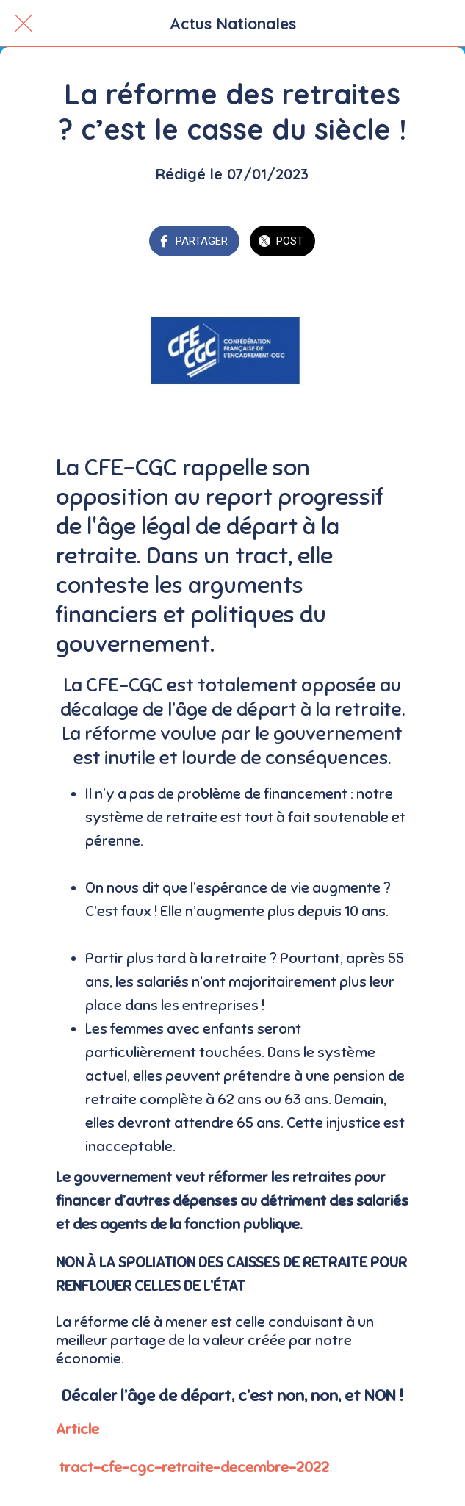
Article (77, 1429)
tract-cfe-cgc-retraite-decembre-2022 (194, 1467)
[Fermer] (23, 23)
